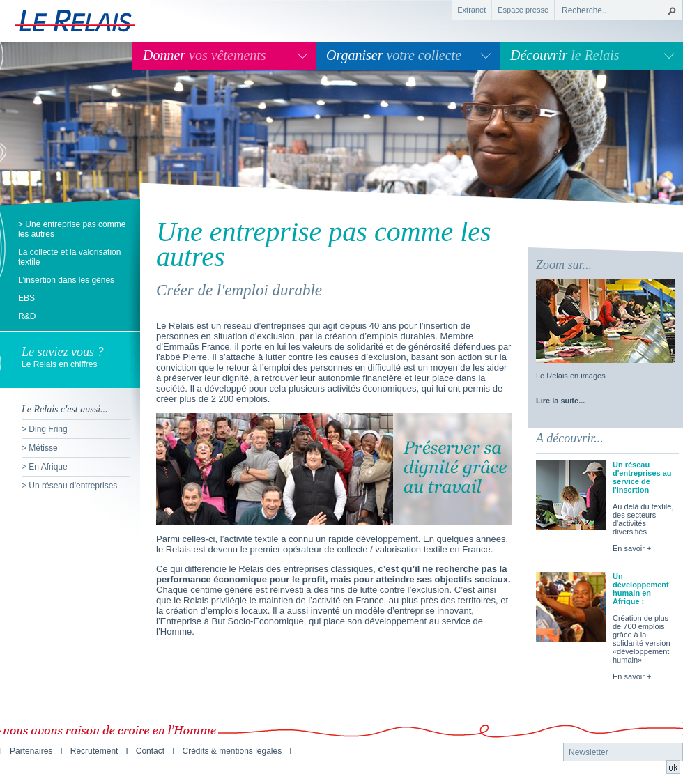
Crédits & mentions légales (232, 751)
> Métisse (40, 448)
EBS (26, 298)
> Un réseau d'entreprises (69, 485)
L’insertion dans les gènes (66, 280)
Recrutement (94, 751)
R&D (27, 316)
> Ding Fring (45, 429)
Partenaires (31, 751)
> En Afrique (45, 467)
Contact (150, 751)
